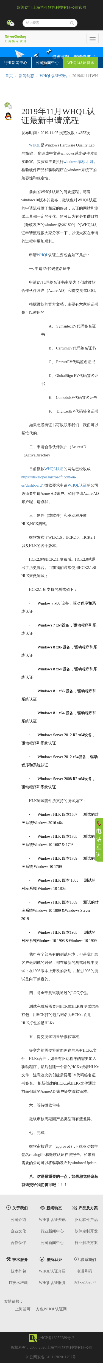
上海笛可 (22, 1309)
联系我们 (88, 1260)
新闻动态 (26, 76)
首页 (9, 76)
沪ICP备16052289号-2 (56, 1338)
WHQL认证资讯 (53, 76)
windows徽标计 (76, 162)
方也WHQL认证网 (51, 1309)
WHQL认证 (54, 469)
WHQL (35, 145)
